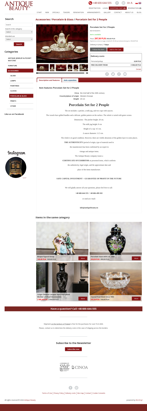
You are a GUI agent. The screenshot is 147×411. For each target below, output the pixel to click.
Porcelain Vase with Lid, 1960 (102, 256)
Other (13, 106)
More (83, 258)
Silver (13, 76)
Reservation (134, 8)
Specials (56, 12)
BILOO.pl (139, 400)
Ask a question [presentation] (70, 80)
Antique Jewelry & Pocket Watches (19, 59)
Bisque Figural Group (45, 256)
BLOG (139, 12)
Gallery (107, 12)
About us (129, 12)
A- (132, 2)
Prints (13, 101)
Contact (118, 12)
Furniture (12, 66)
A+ (128, 2)
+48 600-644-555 (102, 2)
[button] (19, 44)
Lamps (13, 81)
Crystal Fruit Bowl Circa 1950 (102, 297)
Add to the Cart (115, 49)
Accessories (13, 71)
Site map (80, 393)
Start (39, 12)
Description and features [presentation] (49, 80)
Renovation (78, 12)
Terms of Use (47, 393)
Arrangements (93, 12)
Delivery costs (70, 393)
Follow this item (98, 49)
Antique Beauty (30, 400)
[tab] (49, 80)
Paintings (14, 86)
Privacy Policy (59, 393)
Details (138, 69)
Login (105, 8)
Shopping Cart (118, 8)
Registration (94, 8)
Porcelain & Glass (18, 96)
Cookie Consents (99, 393)
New (47, 12)
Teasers (66, 12)
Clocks (13, 91)
